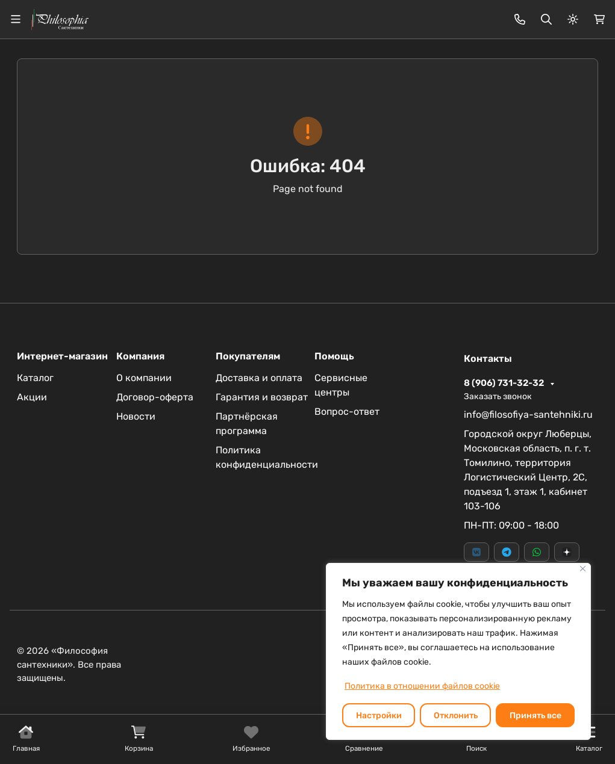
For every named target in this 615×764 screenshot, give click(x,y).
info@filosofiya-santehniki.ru (528, 414)
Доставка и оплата (259, 378)
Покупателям (248, 356)
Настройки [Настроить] (379, 715)
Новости (135, 416)
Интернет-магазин (62, 356)
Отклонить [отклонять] (456, 715)
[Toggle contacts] (520, 19)
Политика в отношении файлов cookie (422, 686)
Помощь (334, 356)
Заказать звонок (498, 396)
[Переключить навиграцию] (16, 19)
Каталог (35, 378)
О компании (144, 378)
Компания (140, 356)
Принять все (535, 715)
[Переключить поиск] (546, 19)
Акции (32, 397)
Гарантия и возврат (262, 397)
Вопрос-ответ (346, 411)
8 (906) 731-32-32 (505, 382)
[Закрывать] (582, 568)
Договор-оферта (154, 397)
